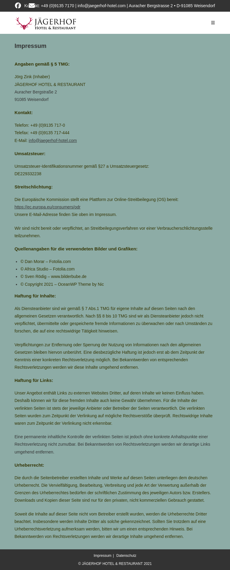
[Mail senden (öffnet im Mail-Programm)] (34, 6)
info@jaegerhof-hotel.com (53, 140)
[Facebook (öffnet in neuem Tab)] (21, 6)
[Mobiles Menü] (213, 22)
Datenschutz (126, 556)
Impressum (102, 556)
